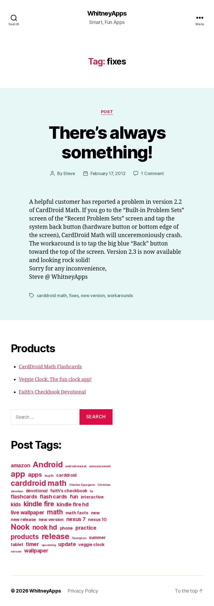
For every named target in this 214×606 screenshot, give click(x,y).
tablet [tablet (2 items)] (17, 544)
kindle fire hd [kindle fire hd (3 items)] (72, 504)
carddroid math (52, 295)
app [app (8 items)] (18, 474)
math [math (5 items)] (55, 512)
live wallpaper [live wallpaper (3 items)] (27, 512)
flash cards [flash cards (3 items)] (53, 496)
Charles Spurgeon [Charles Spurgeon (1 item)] (82, 485)
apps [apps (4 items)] (35, 474)
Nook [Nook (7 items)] (20, 527)
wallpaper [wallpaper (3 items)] (36, 550)
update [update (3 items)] (67, 544)
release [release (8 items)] (56, 536)
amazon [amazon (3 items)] (20, 465)
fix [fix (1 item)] (91, 491)
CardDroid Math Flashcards (50, 367)
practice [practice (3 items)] (85, 528)
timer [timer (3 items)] (32, 544)
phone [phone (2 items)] (66, 528)
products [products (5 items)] (25, 537)
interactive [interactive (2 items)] (92, 497)
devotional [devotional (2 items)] (37, 490)
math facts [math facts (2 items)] (77, 512)
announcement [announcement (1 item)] (100, 466)
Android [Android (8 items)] (48, 464)
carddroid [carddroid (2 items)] (66, 475)
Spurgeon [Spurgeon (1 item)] (79, 538)
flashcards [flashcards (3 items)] (24, 496)
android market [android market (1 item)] (75, 466)
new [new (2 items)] (95, 512)
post (107, 111)
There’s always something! (107, 142)
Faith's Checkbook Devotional (52, 392)
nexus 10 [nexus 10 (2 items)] (97, 519)
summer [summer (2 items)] (97, 537)
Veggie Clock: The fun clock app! (55, 379)
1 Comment (152, 173)
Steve (69, 173)
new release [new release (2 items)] (23, 519)
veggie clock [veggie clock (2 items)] (91, 544)
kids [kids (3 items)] (16, 504)
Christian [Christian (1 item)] (103, 485)
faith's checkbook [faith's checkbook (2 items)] (68, 490)
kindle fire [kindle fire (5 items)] (39, 504)
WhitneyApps (106, 13)
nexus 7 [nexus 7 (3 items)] (76, 519)
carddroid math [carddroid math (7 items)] (39, 483)
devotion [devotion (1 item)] (17, 491)
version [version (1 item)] (16, 551)
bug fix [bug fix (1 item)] (49, 475)
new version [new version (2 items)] (51, 519)
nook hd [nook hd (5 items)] (44, 527)
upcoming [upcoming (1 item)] (49, 545)
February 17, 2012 (107, 173)
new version (93, 295)
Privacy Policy (82, 591)
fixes (74, 295)
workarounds (120, 295)
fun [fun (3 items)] (74, 496)
